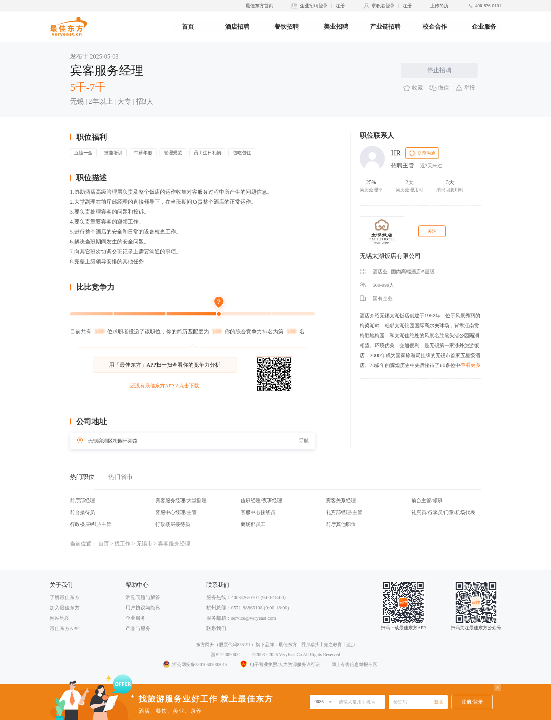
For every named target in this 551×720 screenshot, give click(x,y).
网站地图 (60, 618)
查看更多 (471, 365)
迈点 (350, 644)
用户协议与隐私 (143, 608)
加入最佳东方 (65, 608)
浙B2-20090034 (226, 654)
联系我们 (216, 628)
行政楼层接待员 (172, 524)
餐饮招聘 (286, 26)
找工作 (122, 544)
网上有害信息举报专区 (354, 664)
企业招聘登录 (314, 5)
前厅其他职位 (341, 524)
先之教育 (333, 644)
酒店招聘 (237, 26)
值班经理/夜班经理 (261, 500)
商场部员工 (253, 524)
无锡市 (144, 544)
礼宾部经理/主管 (344, 512)
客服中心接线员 (258, 512)
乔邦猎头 (310, 644)
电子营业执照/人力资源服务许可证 (279, 664)
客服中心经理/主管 (176, 512)
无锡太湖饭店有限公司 (390, 256)
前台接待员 (82, 512)
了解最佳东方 (65, 597)
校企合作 (434, 26)
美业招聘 (336, 26)
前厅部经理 (82, 500)
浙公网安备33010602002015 (194, 664)
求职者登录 (383, 5)
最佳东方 (288, 644)
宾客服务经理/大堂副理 (181, 500)
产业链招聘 (385, 26)
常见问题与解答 (143, 597)
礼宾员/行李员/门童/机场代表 (443, 512)
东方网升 (205, 644)
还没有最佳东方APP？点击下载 (164, 386)
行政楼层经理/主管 (90, 524)
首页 (188, 26)
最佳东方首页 (259, 5)
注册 (340, 5)
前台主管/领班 (427, 500)
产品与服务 (138, 628)
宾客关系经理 (341, 500)
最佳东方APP (64, 628)
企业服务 (484, 26)
